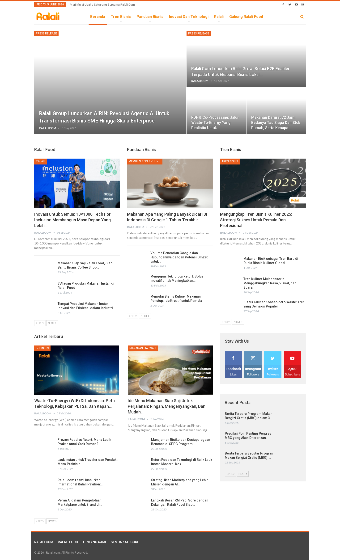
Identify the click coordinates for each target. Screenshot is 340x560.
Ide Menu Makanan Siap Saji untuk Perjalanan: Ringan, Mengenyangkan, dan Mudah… (166, 406)
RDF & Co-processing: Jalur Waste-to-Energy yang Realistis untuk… (215, 122)
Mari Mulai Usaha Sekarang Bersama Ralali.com (102, 4)
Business (42, 348)
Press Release (46, 33)
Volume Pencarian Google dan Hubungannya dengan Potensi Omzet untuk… (179, 257)
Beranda (97, 16)
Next (52, 322)
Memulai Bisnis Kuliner (145, 161)
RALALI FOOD (68, 542)
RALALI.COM (43, 542)
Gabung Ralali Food (246, 16)
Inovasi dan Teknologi (188, 16)
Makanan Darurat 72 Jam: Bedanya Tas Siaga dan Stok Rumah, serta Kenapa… (275, 122)
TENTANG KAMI (94, 542)
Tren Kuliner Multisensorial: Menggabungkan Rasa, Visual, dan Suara (269, 283)
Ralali (219, 16)
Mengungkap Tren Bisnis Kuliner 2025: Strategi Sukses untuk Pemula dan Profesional (256, 220)
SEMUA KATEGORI (124, 542)
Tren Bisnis (121, 16)
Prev (40, 322)
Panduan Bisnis (149, 16)
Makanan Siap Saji (142, 348)
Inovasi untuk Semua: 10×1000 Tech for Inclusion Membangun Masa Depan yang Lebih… (72, 220)
